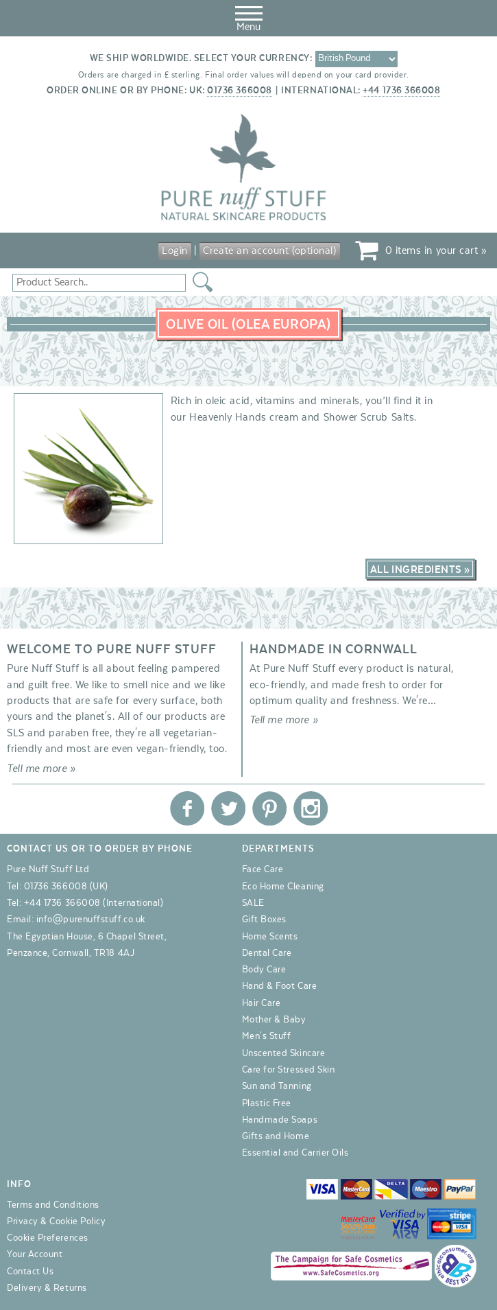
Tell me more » (41, 768)
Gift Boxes (264, 919)
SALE (253, 903)
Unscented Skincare (284, 1053)
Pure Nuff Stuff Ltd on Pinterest (269, 808)
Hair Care (261, 1003)
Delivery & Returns (47, 1288)
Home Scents (270, 936)
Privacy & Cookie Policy (56, 1221)
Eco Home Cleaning (283, 886)
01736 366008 (239, 90)
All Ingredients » (420, 569)
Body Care (264, 969)
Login (175, 250)
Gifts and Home (276, 1136)
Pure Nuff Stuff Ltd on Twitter (228, 808)
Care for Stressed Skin (288, 1069)
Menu (249, 16)
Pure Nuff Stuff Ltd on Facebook (187, 808)
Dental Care (267, 953)
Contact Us (30, 1271)
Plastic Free (266, 1103)
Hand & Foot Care (279, 986)
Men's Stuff (266, 1036)
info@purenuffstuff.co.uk (90, 919)
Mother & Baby (274, 1019)
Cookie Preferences (47, 1237)
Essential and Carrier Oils (295, 1152)
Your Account (34, 1254)
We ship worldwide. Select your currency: (201, 58)
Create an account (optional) (269, 250)
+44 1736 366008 (401, 90)
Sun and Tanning (277, 1086)
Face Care (263, 869)
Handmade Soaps (280, 1119)
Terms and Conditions (53, 1205)
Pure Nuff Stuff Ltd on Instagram (310, 808)
